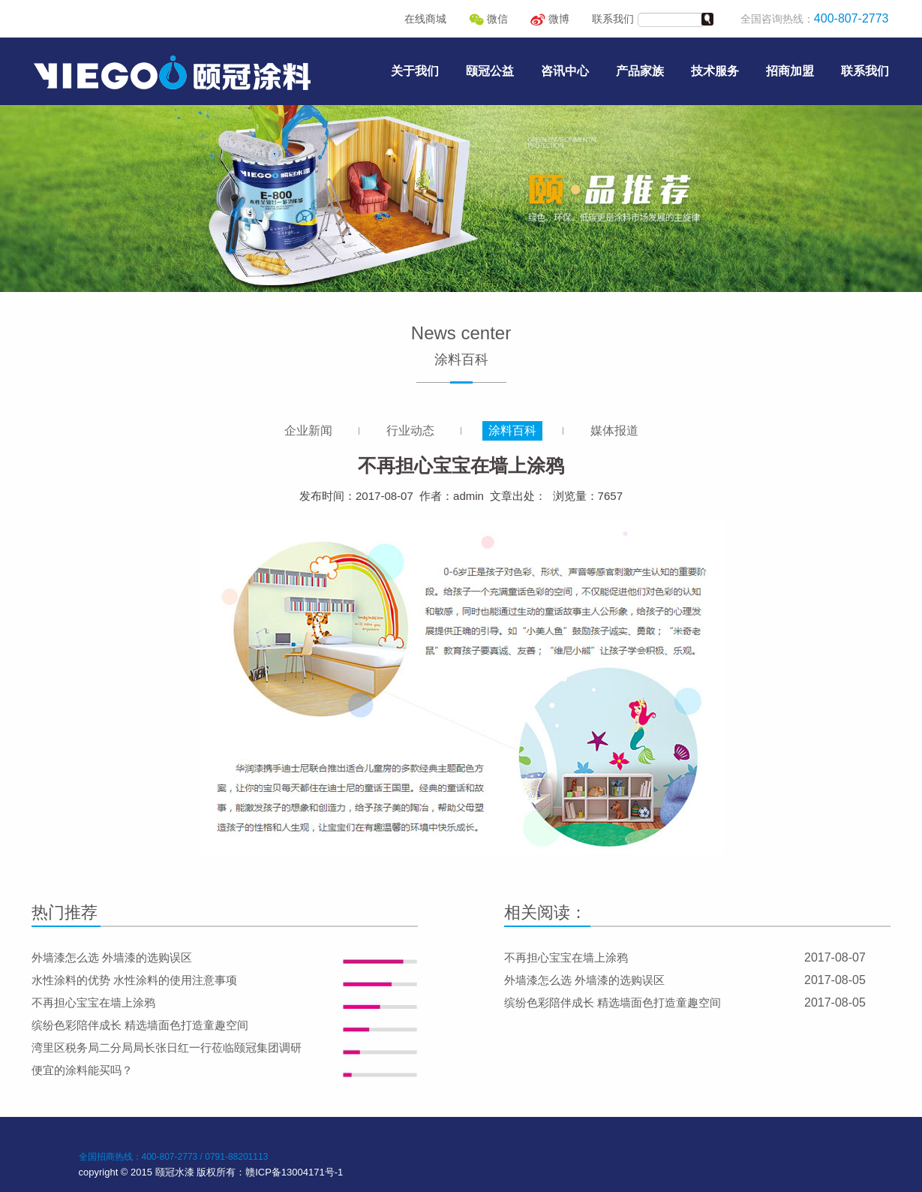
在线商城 (425, 19)
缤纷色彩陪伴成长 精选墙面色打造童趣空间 (140, 1025)
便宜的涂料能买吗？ (82, 1070)
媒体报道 (614, 430)
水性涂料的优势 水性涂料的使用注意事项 (134, 980)
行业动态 (410, 430)
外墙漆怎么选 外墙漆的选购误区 (112, 957)
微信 (488, 19)
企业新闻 (308, 430)
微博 (549, 19)
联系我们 (613, 19)
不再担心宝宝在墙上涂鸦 (93, 1002)
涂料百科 (512, 430)
